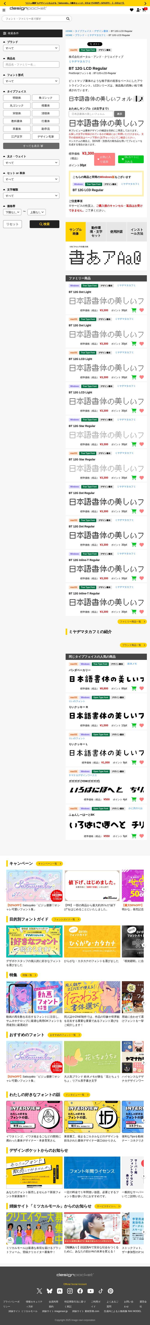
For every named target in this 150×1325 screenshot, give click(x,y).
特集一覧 (27, 975)
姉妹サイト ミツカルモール (23, 1311)
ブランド (10, 42)
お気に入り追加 (104, 159)
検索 (44, 224)
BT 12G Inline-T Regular (84, 560)
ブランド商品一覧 (131, 645)
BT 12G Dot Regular (82, 493)
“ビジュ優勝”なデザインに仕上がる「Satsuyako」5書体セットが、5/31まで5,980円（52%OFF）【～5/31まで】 (75, 3)
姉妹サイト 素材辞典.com (85, 1311)
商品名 (9, 58)
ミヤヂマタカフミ (96, 35)
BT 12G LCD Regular (88, 190)
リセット (12, 224)
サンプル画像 (75, 231)
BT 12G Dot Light (80, 292)
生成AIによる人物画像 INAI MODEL (122, 1311)
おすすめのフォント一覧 (63, 1035)
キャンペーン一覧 (47, 863)
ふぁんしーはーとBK (82, 814)
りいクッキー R (78, 707)
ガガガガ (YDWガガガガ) (84, 781)
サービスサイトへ (106, 1206)
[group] (34, 890)
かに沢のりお (136, 808)
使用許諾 (116, 231)
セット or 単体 (14, 173)
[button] (143, 889)
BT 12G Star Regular (82, 426)
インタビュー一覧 (75, 1094)
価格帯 (9, 206)
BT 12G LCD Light (80, 359)
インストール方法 (137, 231)
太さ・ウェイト (14, 156)
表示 (119, 113)
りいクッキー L (78, 744)
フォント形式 (13, 75)
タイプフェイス (83, 31)
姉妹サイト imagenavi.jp (55, 1311)
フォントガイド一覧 (64, 919)
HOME (69, 31)
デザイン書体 (101, 31)
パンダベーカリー (80, 670)
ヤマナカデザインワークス (83, 775)
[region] (106, 123)
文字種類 (10, 189)
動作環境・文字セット (96, 231)
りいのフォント (77, 701)
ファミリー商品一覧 (130, 621)
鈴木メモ (132, 663)
